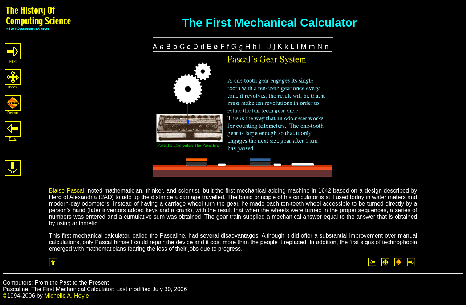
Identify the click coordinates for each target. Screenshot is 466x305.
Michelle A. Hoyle (66, 296)
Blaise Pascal (66, 190)
